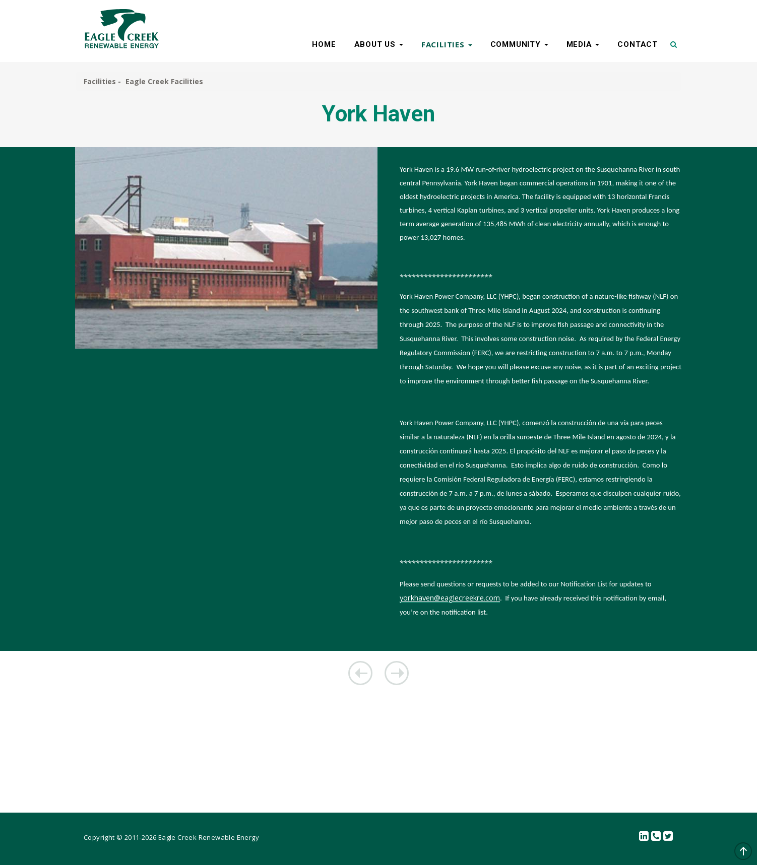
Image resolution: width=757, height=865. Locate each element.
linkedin (644, 836)
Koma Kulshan (397, 673)
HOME (324, 44)
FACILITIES (446, 44)
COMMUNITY (519, 44)
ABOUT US (378, 44)
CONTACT (637, 44)
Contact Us (656, 836)
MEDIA (583, 44)
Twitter (668, 836)
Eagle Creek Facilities (164, 81)
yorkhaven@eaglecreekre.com (450, 597)
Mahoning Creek (360, 673)
